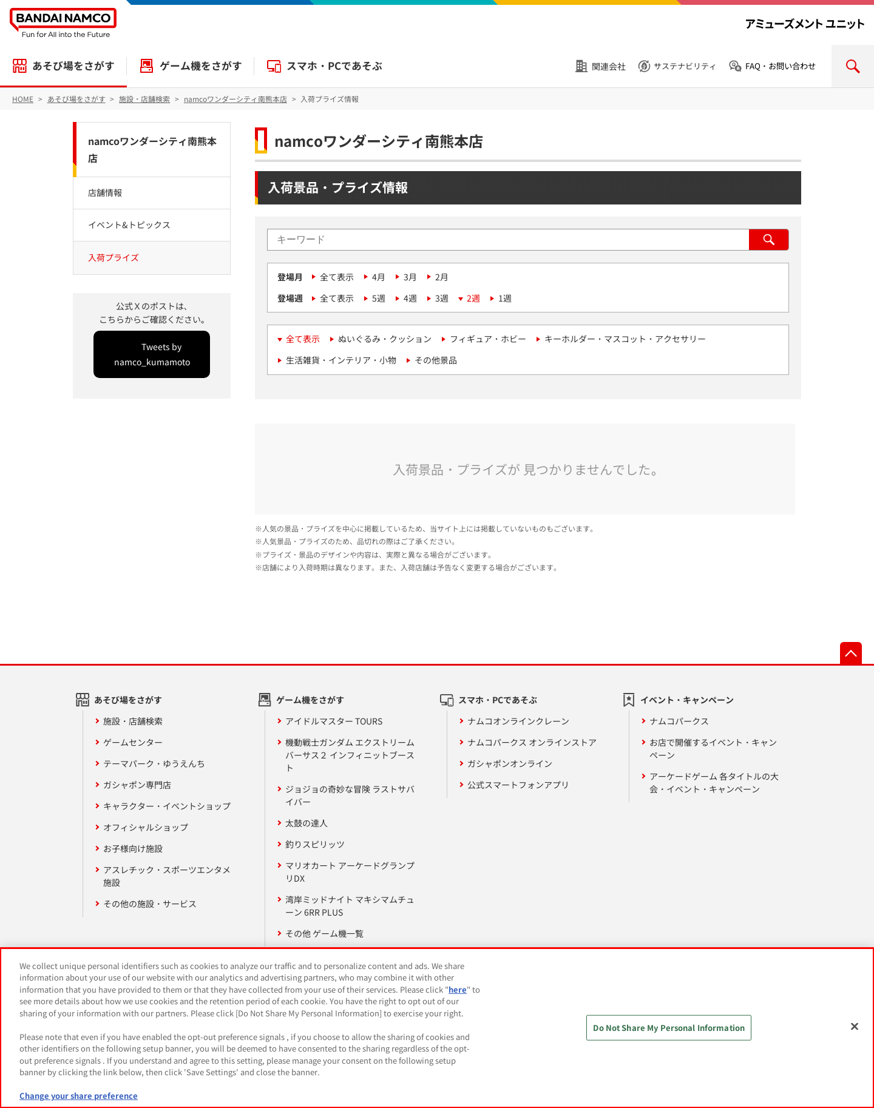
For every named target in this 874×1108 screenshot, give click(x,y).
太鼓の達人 (306, 823)
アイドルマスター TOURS (333, 721)
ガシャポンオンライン (509, 763)
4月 (378, 277)
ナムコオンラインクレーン (518, 721)
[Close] (854, 1026)
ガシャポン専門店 (137, 785)
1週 (505, 298)
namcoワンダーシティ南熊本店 (152, 149)
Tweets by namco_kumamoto (152, 354)
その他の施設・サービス (150, 903)
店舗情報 (105, 192)
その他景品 (436, 360)
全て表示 (337, 277)
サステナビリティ (685, 66)
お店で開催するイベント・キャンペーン (713, 748)
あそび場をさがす (73, 65)
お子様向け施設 (133, 848)
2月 (442, 277)
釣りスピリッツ (315, 844)
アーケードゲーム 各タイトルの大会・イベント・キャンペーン (714, 782)
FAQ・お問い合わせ (780, 66)
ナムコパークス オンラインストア (532, 742)
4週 (410, 298)
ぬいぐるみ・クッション (385, 339)
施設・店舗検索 (133, 721)
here (458, 989)
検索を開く (853, 66)
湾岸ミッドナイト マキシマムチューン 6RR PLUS (350, 905)
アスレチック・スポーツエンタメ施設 (167, 875)
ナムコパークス (679, 721)
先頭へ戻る (851, 653)
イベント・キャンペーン (687, 700)
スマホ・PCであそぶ (334, 65)
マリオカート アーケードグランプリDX (350, 871)
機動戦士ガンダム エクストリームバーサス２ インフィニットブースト (350, 755)
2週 (473, 298)
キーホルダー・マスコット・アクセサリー (625, 339)
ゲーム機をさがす (201, 65)
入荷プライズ (113, 257)
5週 (378, 298)
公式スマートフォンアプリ (518, 785)
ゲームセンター (133, 742)
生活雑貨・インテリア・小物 (341, 360)
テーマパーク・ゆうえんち (154, 763)
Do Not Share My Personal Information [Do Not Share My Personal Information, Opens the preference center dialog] (669, 1027)
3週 (442, 298)
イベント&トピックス (129, 224)
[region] (437, 1028)
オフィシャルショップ (145, 827)
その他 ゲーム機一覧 (324, 933)
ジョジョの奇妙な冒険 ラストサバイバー (350, 795)
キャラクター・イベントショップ (167, 806)
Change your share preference (78, 1095)
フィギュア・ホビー (488, 339)
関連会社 (609, 66)
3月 (410, 277)
